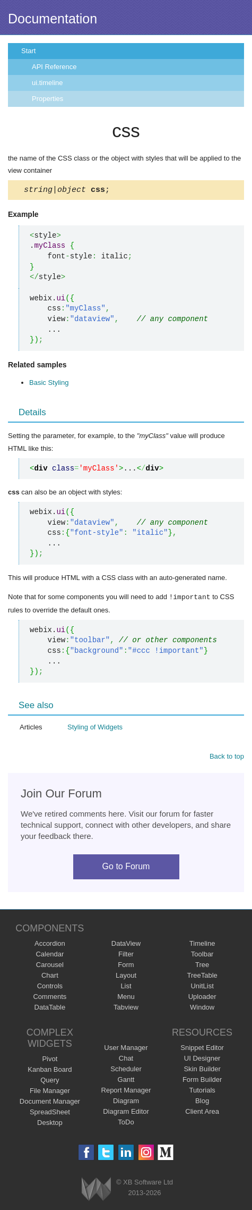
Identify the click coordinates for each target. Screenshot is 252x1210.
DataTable (50, 1008)
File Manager (50, 1092)
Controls (50, 987)
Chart (49, 976)
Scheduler (126, 1070)
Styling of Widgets (95, 728)
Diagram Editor (126, 1112)
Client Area (202, 1112)
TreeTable (202, 976)
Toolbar (202, 955)
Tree (202, 966)
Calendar (50, 955)
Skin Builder (202, 1070)
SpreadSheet (50, 1113)
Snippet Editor (202, 1049)
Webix (96, 1190)
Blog (202, 1102)
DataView (126, 944)
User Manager (125, 1049)
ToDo (126, 1123)
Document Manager (50, 1102)
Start (28, 51)
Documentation (52, 18)
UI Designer (202, 1059)
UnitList (201, 987)
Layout (126, 976)
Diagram (126, 1102)
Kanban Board (50, 1070)
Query (49, 1081)
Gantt (126, 1081)
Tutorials (202, 1091)
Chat (126, 1059)
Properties (47, 99)
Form (126, 966)
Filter (126, 955)
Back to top (227, 757)
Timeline (202, 944)
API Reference (54, 67)
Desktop (50, 1124)
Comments (49, 998)
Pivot (49, 1060)
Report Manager (126, 1091)
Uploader (202, 998)
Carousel (50, 966)
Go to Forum (126, 867)
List (125, 987)
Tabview (126, 1008)
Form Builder (202, 1081)
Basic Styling (48, 384)
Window (202, 1008)
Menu (126, 998)
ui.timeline (47, 83)
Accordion (49, 944)
